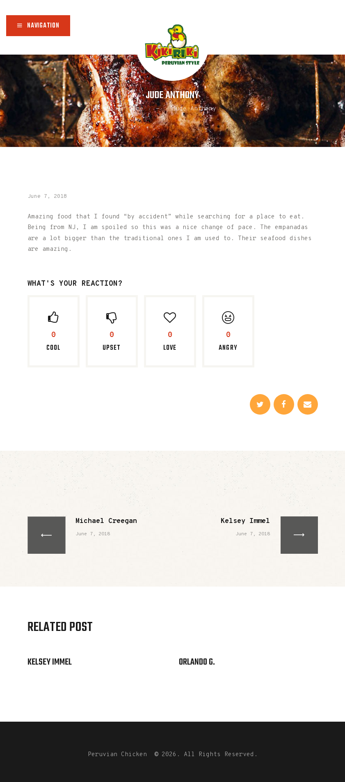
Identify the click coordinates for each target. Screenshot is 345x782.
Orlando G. (197, 662)
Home (136, 109)
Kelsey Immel (49, 662)
